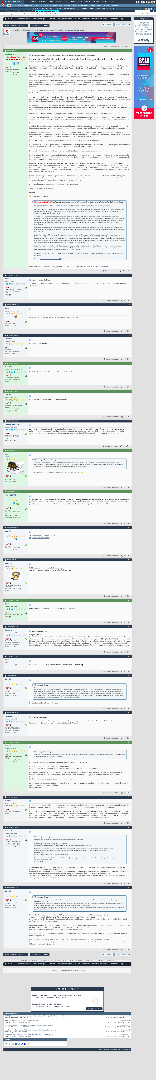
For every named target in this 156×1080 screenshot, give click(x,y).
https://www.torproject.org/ (39, 538)
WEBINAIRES (50, 8)
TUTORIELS (35, 8)
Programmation (83, 5)
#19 (129, 827)
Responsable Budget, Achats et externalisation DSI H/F (56, 995)
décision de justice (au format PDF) (51, 259)
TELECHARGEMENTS (58, 961)
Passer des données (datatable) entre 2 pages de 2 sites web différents (30, 1025)
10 (129, 446)
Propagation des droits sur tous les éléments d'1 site (23, 1021)
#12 (129, 600)
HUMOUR (110, 8)
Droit (104, 2)
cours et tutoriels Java (70, 318)
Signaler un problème (39, 25)
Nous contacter (104, 1049)
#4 (129, 335)
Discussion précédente (59, 970)
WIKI (98, 8)
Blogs (58, 2)
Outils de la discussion (111, 47)
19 (124, 271)
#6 (129, 391)
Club (111, 2)
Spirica (39, 998)
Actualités (52, 19)
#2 (129, 275)
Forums (32, 2)
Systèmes (115, 5)
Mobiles (106, 5)
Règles (57, 14)
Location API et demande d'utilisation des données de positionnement (30, 1030)
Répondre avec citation (110, 271)
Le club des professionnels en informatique (30, 19)
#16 (129, 712)
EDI (74, 5)
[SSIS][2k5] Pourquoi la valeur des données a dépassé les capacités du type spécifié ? (35, 1016)
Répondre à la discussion (15, 25)
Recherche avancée (148, 14)
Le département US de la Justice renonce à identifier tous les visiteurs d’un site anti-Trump (52, 30)
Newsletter (76, 2)
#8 (129, 450)
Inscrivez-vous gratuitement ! (47, 11)
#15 (129, 675)
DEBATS (81, 961)
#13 (129, 626)
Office (99, 5)
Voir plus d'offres (94, 1009)
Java (60, 5)
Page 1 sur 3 (108, 24)
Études (96, 2)
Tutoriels (43, 2)
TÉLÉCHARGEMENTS (71, 8)
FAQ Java (54, 318)
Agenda (45, 14)
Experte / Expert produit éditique (46, 1004)
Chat (65, 2)
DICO (103, 8)
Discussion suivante (77, 970)
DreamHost (40, 188)
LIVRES (59, 8)
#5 (129, 363)
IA (41, 5)
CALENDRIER (100, 961)
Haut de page (126, 1049)
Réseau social (28, 14)
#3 (129, 305)
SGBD (93, 5)
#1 (129, 50)
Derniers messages (7, 14)
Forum (9, 19)
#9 (129, 491)
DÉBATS (91, 8)
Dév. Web (67, 5)
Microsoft (53, 5)
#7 (129, 421)
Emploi (87, 2)
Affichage (125, 47)
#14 (129, 656)
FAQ (51, 2)
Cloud (36, 5)
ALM (46, 5)
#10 (129, 527)
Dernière (127, 25)
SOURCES (83, 8)
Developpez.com (115, 1049)
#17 (129, 742)
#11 (129, 560)
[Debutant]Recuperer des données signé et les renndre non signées (29, 1035)
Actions (18, 14)
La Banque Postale (45, 1006)
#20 (129, 887)
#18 (129, 797)
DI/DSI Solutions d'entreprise (22, 5)
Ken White (50, 188)
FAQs (41, 961)
